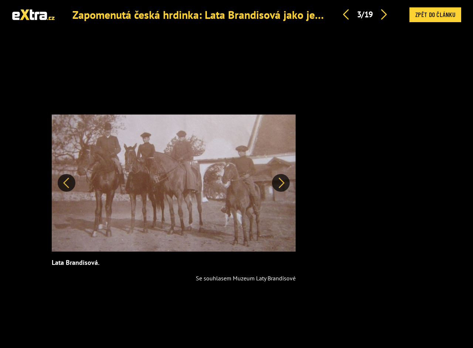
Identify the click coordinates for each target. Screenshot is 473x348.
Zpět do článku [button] (435, 14)
